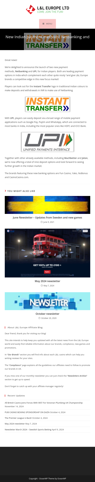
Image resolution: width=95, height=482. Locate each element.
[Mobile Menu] (47, 24)
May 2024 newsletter (47, 281)
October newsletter (47, 314)
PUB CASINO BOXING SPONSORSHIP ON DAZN (27, 412)
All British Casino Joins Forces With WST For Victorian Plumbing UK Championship (44, 402)
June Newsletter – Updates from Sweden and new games (47, 217)
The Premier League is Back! (18, 418)
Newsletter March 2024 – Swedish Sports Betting (28, 429)
